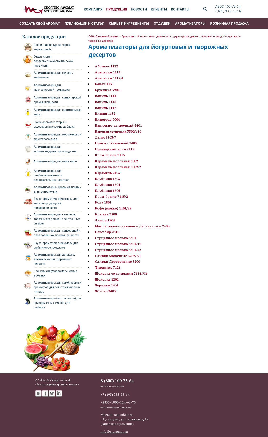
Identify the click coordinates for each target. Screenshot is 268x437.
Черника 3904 (106, 285)
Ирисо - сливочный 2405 (116, 143)
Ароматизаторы (190, 23)
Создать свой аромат (39, 23)
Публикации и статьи (84, 23)
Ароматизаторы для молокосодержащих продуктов (167, 36)
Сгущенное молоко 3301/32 (118, 249)
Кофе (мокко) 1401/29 (113, 208)
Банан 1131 (104, 84)
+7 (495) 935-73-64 (114, 394)
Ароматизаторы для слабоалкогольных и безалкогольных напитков (51, 175)
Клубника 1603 (107, 178)
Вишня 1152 (105, 113)
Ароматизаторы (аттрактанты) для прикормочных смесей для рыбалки (58, 303)
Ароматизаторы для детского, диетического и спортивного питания (54, 259)
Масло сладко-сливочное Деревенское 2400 (132, 226)
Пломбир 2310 (107, 232)
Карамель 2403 (107, 172)
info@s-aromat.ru (114, 431)
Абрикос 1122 (106, 66)
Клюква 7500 (106, 214)
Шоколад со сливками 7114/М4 (121, 273)
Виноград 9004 (107, 119)
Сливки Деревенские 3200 (117, 261)
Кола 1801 (103, 202)
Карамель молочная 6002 (116, 161)
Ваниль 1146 (105, 101)
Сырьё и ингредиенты (129, 23)
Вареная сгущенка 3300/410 (118, 131)
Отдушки (162, 23)
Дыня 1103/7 (105, 137)
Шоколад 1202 (107, 279)
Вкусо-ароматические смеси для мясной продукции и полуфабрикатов (56, 203)
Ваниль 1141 (105, 96)
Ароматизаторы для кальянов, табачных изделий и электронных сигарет (57, 219)
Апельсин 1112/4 (109, 78)
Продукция (127, 36)
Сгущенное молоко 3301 (115, 238)
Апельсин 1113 (107, 72)
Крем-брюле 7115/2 (111, 196)
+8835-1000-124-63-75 (118, 402)
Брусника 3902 (107, 90)
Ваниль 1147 (105, 107)
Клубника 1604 (107, 184)
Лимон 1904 (105, 220)
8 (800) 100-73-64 (117, 380)
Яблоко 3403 (105, 291)
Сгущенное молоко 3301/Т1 (118, 244)
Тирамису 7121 (107, 267)
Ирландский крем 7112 (114, 149)
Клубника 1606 (107, 190)
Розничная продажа (229, 23)
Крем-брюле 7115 (110, 155)
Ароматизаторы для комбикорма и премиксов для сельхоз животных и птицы (57, 287)
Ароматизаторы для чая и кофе (55, 161)
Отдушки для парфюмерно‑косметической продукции (54, 61)
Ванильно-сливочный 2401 (118, 125)
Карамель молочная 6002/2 (118, 167)
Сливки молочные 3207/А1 (118, 255)
